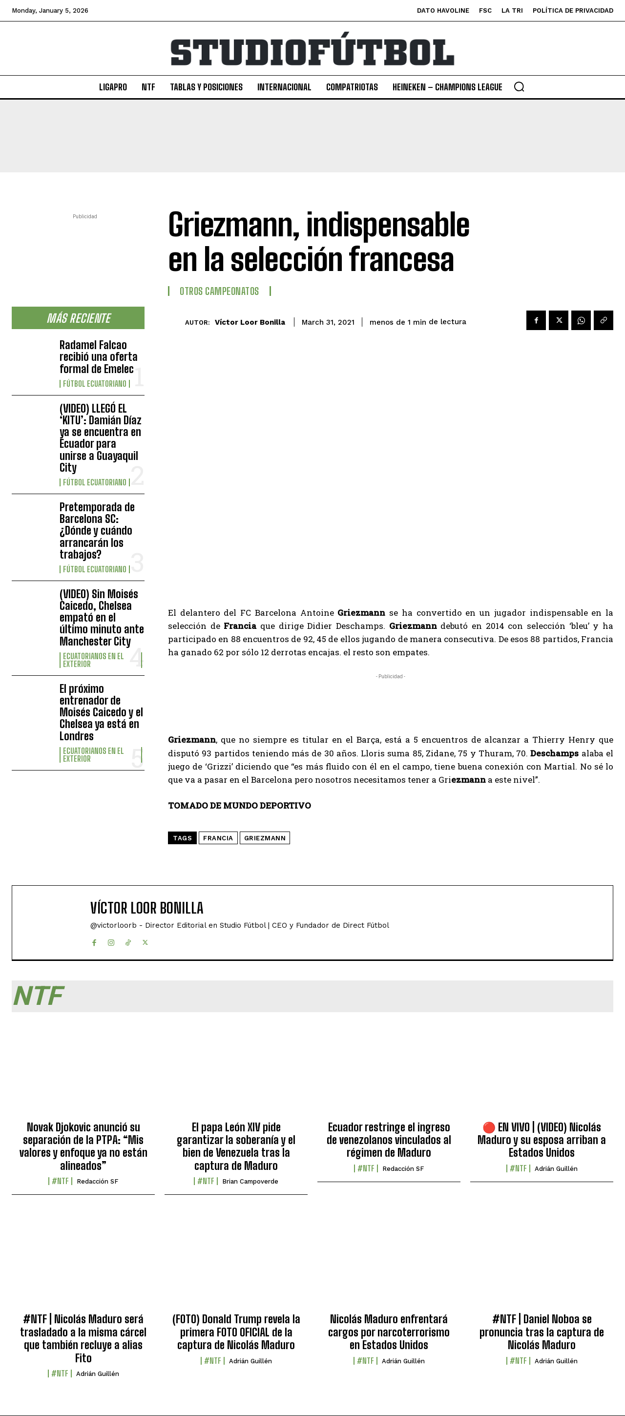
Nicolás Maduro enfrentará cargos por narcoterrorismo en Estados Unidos (389, 1332)
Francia (218, 838)
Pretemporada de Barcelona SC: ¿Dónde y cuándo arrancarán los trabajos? (97, 530)
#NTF (60, 1181)
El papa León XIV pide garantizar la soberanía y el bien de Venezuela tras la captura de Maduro (236, 1146)
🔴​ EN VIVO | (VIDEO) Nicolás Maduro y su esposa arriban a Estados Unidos (542, 1140)
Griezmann (265, 838)
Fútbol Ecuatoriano (94, 384)
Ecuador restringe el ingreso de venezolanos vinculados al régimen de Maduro (389, 1140)
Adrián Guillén (556, 1168)
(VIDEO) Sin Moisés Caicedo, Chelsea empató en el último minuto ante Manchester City (102, 617)
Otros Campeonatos (219, 291)
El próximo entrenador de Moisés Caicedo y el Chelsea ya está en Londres (101, 712)
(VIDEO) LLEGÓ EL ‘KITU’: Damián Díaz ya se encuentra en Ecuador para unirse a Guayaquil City (101, 438)
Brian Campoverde (250, 1181)
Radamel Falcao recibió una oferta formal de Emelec (99, 356)
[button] (519, 86)
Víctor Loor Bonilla (250, 322)
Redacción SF (97, 1181)
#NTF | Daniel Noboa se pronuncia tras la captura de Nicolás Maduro (541, 1332)
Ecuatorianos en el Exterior (93, 660)
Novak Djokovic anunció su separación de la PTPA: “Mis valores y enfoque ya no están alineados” (83, 1146)
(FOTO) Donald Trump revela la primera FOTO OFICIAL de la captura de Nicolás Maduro (236, 1332)
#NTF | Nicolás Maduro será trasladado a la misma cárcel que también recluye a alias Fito (83, 1338)
